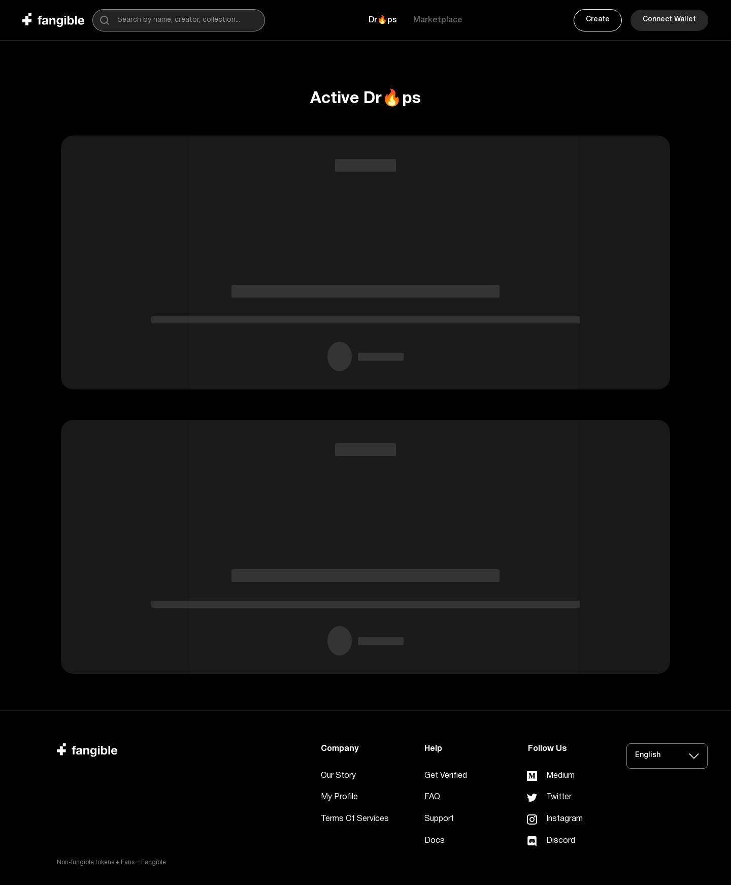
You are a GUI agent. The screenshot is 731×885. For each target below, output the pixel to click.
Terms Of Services (355, 819)
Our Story (338, 775)
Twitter (559, 797)
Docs (434, 840)
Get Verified (445, 775)
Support (439, 819)
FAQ (432, 797)
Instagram (564, 819)
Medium (560, 775)
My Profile (339, 797)
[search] (104, 20)
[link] (532, 776)
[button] (383, 20)
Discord (560, 840)
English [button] (647, 755)
